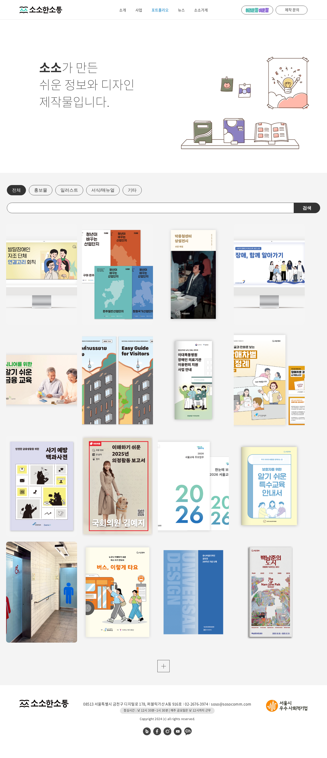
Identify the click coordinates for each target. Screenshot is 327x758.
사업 (138, 10)
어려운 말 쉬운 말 (257, 10)
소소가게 (201, 10)
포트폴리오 (160, 10)
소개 (122, 10)
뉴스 (181, 10)
